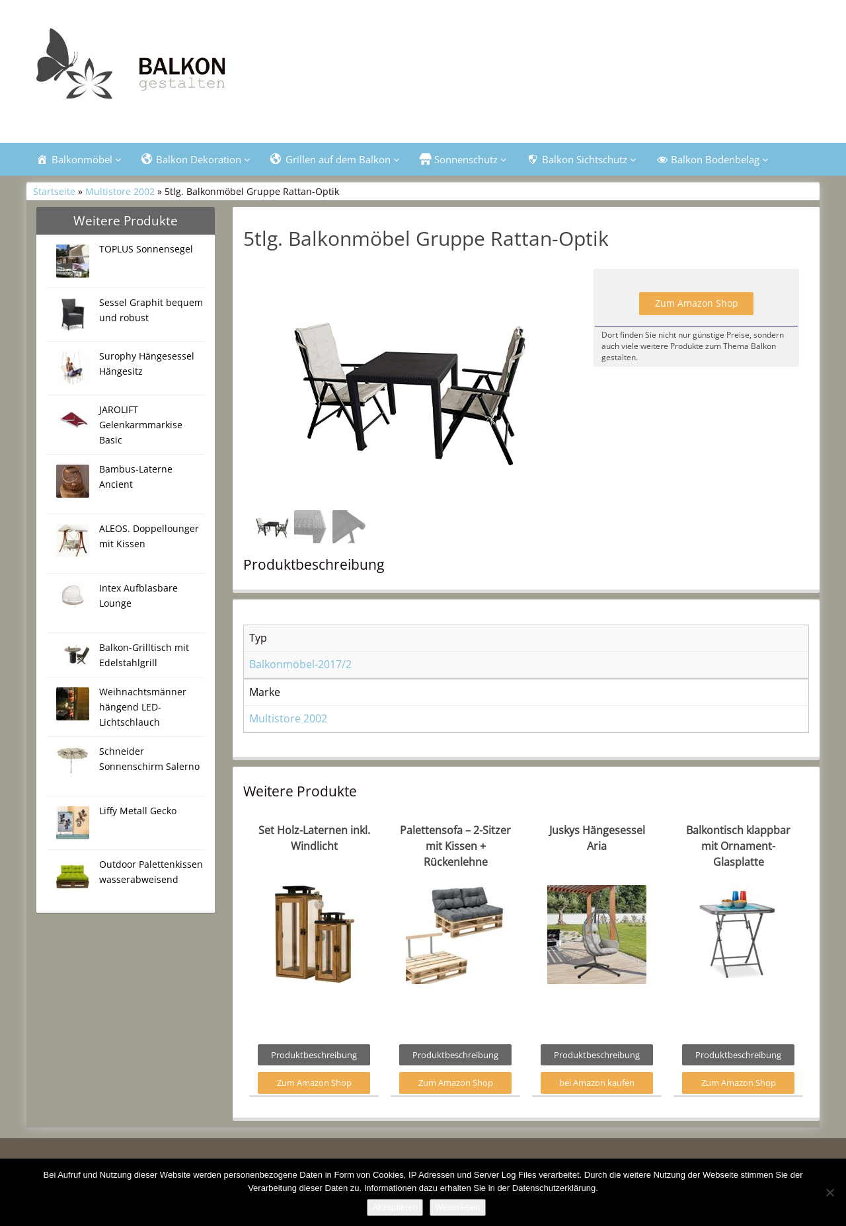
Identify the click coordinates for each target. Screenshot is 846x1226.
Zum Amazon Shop (696, 305)
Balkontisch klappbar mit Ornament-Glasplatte (738, 848)
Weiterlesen (457, 1207)
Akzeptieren (395, 1207)
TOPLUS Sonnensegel (146, 250)
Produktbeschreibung (314, 1057)
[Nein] (829, 1192)
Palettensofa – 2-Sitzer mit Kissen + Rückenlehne (455, 848)
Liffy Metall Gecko (137, 812)
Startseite (54, 193)
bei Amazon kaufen (596, 1085)
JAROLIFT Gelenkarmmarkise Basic (140, 425)
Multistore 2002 (120, 193)
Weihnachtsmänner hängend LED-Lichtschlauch (142, 708)
